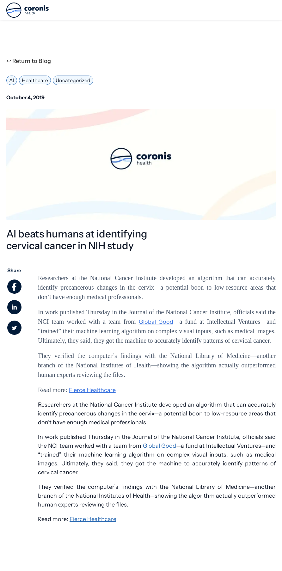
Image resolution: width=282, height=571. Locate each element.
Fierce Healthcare (92, 390)
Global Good (156, 321)
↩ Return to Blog (28, 61)
